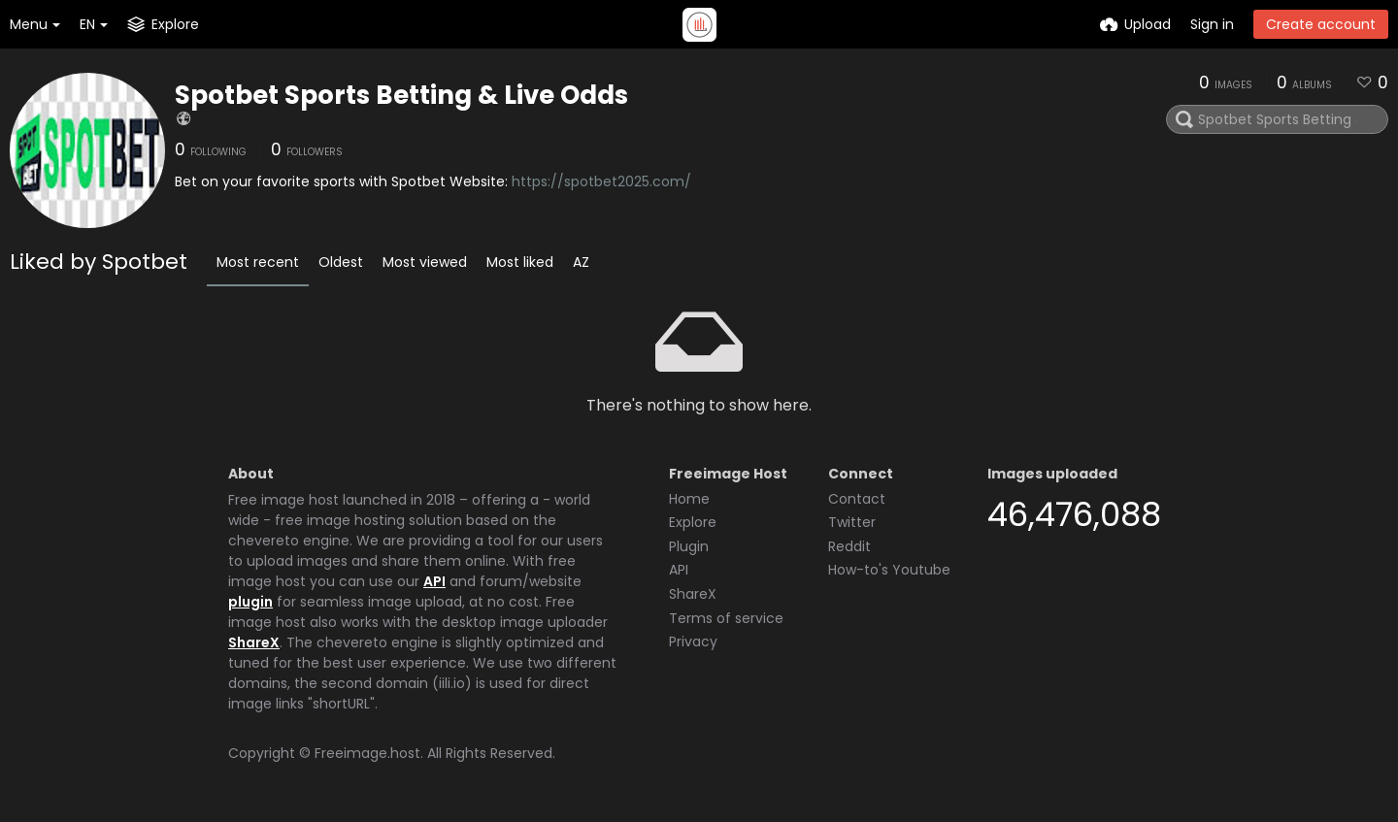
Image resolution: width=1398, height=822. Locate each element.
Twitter (852, 522)
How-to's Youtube (889, 569)
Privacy (693, 641)
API (434, 581)
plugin (250, 601)
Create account (1321, 24)
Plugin (689, 546)
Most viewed (425, 262)
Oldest (340, 262)
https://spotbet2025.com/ (601, 181)
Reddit (849, 546)
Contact (856, 499)
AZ (581, 262)
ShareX (254, 642)
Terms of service (726, 618)
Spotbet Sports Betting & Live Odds (401, 95)
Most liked (519, 262)
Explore (692, 522)
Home (689, 499)
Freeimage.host (367, 753)
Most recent (257, 262)
